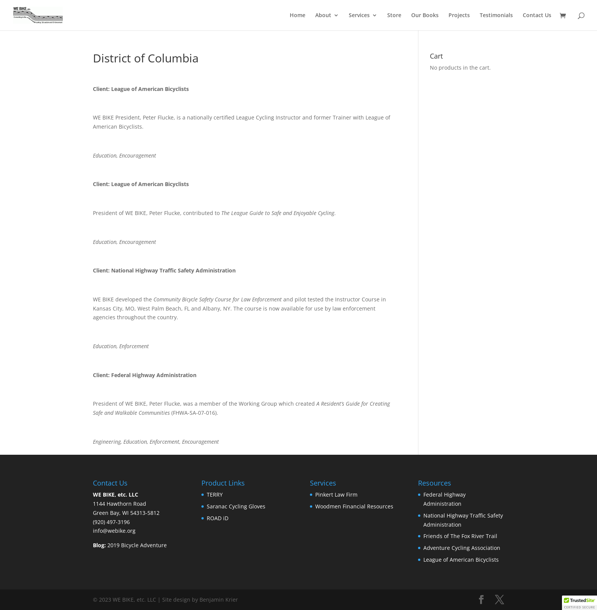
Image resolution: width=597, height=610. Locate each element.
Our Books (425, 16)
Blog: (99, 545)
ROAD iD (218, 518)
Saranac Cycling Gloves (236, 506)
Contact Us (537, 16)
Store (394, 16)
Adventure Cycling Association (462, 547)
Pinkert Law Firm (337, 494)
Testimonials (496, 16)
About (323, 16)
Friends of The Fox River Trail (461, 536)
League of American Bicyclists (461, 559)
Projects (459, 16)
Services (359, 16)
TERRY (215, 494)
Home (297, 16)
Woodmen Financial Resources (354, 506)
